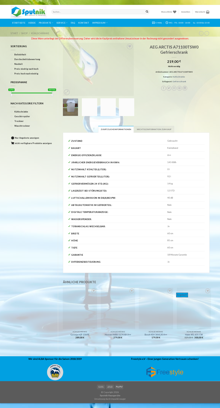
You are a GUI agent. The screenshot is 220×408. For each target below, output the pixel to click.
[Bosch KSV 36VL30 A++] (156, 308)
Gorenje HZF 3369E (79, 334)
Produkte (46, 22)
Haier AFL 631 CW (194, 334)
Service (62, 22)
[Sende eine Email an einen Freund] (174, 88)
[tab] (116, 129)
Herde (32, 22)
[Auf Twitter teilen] (169, 88)
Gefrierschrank (179, 81)
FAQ (73, 22)
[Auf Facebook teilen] (163, 88)
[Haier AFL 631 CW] (194, 308)
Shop (24, 33)
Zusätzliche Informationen (116, 129)
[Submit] (147, 11)
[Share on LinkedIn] (184, 88)
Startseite (18, 22)
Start (14, 33)
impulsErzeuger (118, 399)
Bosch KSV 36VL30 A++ (156, 334)
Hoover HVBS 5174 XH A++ (118, 334)
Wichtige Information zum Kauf (154, 129)
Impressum (100, 22)
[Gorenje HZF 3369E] (80, 308)
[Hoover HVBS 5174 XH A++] (118, 308)
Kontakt (83, 22)
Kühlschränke (40, 33)
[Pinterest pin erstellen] (179, 88)
